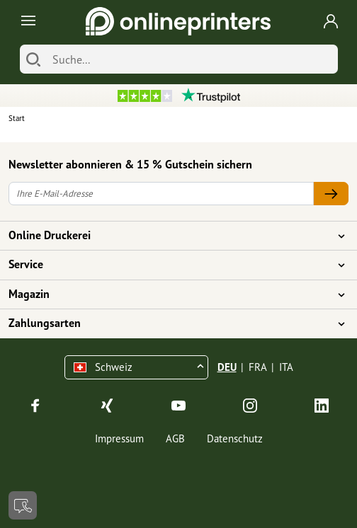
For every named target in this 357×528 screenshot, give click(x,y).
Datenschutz (235, 438)
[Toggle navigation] (25, 21)
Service (170, 264)
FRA (258, 367)
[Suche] (191, 59)
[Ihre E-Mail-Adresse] (161, 193)
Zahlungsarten (170, 323)
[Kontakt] (22, 505)
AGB (175, 438)
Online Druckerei (170, 235)
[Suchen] (33, 59)
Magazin (170, 294)
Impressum (119, 438)
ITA (286, 367)
